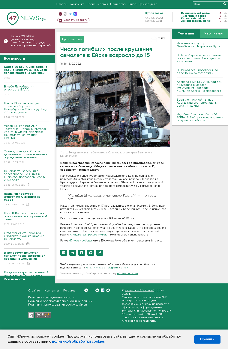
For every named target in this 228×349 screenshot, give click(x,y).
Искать (224, 3)
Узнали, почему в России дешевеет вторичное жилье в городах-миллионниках (26, 157)
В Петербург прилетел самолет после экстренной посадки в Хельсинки (200, 58)
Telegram (102, 290)
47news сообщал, (80, 241)
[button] (63, 253)
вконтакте (65, 14)
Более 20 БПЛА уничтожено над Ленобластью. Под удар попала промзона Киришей (31, 41)
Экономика (76, 4)
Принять (207, 339)
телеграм (70, 14)
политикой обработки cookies (78, 341)
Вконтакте (86, 290)
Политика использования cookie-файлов (57, 304)
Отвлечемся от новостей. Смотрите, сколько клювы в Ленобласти (26, 239)
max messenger (75, 14)
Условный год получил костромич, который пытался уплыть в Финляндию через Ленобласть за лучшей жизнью (26, 134)
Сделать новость (75, 20)
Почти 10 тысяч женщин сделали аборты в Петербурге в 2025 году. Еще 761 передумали (26, 110)
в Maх (124, 268)
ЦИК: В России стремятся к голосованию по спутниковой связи (26, 219)
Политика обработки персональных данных (60, 301)
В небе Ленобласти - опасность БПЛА (26, 90)
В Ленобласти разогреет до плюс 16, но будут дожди (197, 71)
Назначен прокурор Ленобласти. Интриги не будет (199, 45)
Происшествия (97, 4)
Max (108, 290)
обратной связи (127, 274)
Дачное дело (148, 4)
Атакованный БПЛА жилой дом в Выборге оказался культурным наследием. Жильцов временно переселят (199, 86)
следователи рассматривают (89, 235)
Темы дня (186, 33)
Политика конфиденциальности (51, 297)
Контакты (51, 290)
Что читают (214, 33)
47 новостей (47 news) (139, 291)
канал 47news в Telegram (102, 268)
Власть (61, 4)
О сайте (34, 290)
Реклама (69, 290)
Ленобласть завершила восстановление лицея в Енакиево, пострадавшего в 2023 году (26, 178)
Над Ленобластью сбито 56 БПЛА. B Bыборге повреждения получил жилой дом (200, 117)
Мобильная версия (60, 14)
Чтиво (132, 4)
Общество (118, 4)
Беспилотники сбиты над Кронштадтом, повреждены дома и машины (197, 103)
